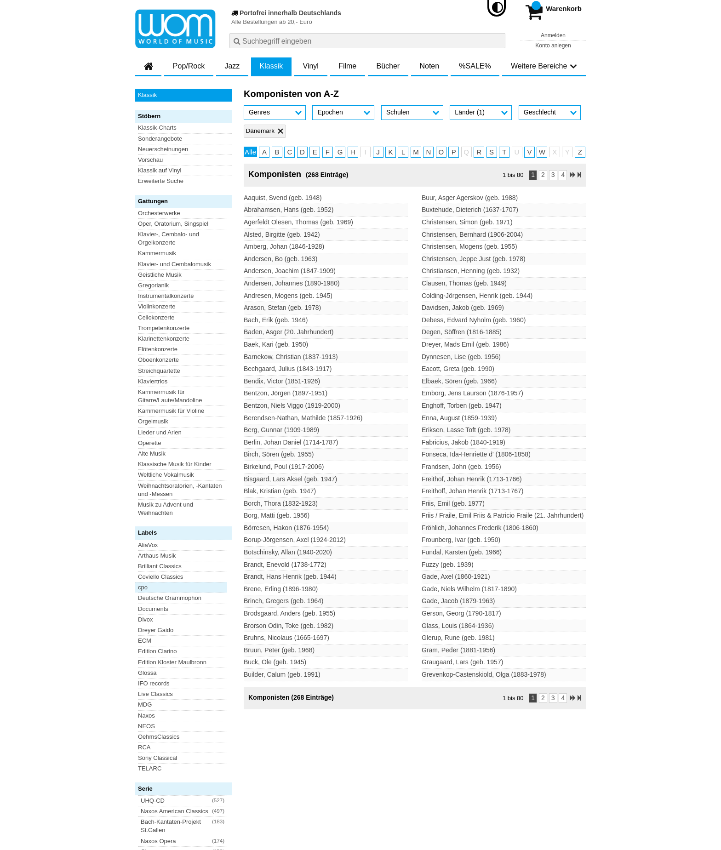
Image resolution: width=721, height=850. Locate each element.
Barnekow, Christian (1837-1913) (291, 356)
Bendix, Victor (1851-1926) (282, 381)
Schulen (398, 112)
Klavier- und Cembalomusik (174, 264)
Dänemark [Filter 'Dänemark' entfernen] (260, 130)
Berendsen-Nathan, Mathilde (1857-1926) (303, 418)
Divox (145, 400)
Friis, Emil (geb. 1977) (453, 503)
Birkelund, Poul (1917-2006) (284, 466)
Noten (429, 66)
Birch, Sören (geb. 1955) (279, 454)
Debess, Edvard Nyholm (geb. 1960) (474, 320)
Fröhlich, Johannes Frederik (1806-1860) (480, 527)
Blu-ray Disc (154, 551)
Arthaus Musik (157, 336)
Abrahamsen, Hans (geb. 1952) (288, 209)
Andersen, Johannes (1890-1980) (292, 283)
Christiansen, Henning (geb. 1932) (471, 270)
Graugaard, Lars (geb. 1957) (462, 662)
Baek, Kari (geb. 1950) (276, 344)
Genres (259, 112)
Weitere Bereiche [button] (544, 66)
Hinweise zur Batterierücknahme (433, 789)
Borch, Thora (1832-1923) (281, 503)
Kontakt (375, 789)
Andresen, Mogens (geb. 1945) (288, 295)
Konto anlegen (553, 45)
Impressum (345, 789)
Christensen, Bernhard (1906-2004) (472, 234)
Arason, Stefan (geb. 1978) (282, 307)
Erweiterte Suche (160, 180)
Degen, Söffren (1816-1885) (462, 332)
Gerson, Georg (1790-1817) (461, 613)
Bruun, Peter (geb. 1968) (279, 650)
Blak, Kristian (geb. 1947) (280, 491)
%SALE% (475, 66)
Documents (153, 390)
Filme (347, 66)
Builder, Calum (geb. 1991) (282, 674)
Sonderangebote (160, 138)
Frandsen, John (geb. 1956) (461, 466)
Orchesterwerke (159, 213)
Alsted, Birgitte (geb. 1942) (282, 234)
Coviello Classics (160, 357)
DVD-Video (153, 573)
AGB (141, 789)
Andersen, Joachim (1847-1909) (290, 270)
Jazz (232, 66)
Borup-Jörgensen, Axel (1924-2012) (295, 539)
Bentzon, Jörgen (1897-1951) (285, 393)
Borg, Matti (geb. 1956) (276, 515)
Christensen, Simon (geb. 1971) (467, 222)
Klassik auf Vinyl (159, 170)
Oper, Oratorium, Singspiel (173, 223)
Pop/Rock (189, 66)
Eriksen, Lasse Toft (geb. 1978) (466, 430)
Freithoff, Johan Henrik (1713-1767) (473, 491)
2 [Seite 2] (543, 174)
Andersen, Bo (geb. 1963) (280, 258)
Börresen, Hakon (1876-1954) (286, 527)
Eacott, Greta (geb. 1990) (458, 368)
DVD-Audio (153, 562)
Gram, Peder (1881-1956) (458, 650)
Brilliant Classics (160, 347)
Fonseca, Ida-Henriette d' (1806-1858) (476, 454)
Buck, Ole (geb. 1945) (275, 662)
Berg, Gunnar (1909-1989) (281, 430)
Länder (470, 112)
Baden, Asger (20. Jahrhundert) (288, 332)
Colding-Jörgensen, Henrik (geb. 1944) (477, 295)
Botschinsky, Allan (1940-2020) (288, 552)
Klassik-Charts (157, 127)
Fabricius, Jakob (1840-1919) (463, 442)
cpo (143, 368)
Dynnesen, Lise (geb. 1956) (461, 356)
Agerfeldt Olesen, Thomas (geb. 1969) (298, 222)
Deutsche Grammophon (169, 379)
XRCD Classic (157, 605)
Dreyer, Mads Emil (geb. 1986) (465, 344)
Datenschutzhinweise (225, 789)
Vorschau (150, 159)
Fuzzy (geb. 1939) (448, 564)
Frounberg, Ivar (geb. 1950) (461, 539)
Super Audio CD (159, 584)
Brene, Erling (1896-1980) (281, 589)
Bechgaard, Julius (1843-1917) (288, 368)
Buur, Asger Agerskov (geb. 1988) (470, 197)
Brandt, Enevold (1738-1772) (285, 564)
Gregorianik (153, 285)
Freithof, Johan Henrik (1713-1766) (472, 479)
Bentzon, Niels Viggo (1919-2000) (292, 405)
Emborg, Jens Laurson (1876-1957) (472, 393)
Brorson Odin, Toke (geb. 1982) (288, 625)
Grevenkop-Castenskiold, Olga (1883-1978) (484, 674)
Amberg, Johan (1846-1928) (284, 246)
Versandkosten (172, 789)
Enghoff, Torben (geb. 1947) (462, 405)
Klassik (271, 66)
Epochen (330, 112)
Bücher (388, 66)
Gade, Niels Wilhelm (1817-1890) (469, 589)
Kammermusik (157, 253)
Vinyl (311, 66)
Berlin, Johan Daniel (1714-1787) (291, 442)
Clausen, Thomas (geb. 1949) (464, 283)
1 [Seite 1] (533, 174)
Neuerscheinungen (163, 149)
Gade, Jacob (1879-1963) (458, 601)
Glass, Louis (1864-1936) (458, 625)
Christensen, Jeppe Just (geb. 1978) (474, 258)
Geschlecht (540, 112)
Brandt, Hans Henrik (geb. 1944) (290, 576)
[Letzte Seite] (579, 175)
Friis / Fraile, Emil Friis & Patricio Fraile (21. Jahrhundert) (503, 515)
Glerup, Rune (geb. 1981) (458, 637)
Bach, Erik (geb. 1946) (276, 320)
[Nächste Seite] (573, 175)
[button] (275, 112)
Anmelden (553, 35)
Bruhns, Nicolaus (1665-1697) (286, 637)
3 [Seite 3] (553, 174)
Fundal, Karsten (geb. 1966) (462, 552)
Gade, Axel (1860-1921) (456, 576)
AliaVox (148, 326)
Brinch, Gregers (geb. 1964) (284, 601)
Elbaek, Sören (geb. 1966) (459, 381)
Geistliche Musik (160, 274)
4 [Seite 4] (563, 174)
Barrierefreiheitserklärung (292, 789)
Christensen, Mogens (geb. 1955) (469, 246)
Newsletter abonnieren (185, 743)
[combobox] (367, 40)
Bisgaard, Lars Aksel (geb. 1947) (290, 479)
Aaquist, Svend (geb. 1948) (283, 197)
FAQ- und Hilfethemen (537, 743)
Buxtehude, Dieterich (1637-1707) (470, 209)
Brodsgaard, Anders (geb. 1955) (289, 613)
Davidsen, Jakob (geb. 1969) (463, 307)
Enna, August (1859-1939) (459, 418)
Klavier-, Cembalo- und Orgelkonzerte (168, 238)
